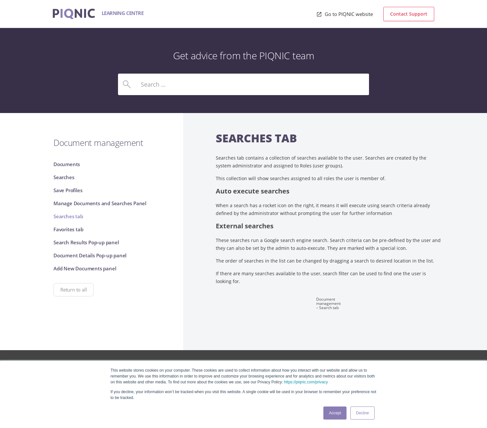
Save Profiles (67, 190)
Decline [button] (362, 413)
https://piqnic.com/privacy (306, 382)
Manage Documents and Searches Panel (99, 203)
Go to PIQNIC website (348, 14)
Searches (63, 177)
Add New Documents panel (84, 268)
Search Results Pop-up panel (86, 242)
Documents (66, 164)
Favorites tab (68, 229)
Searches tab (68, 216)
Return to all (73, 289)
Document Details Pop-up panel (89, 255)
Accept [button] (335, 413)
